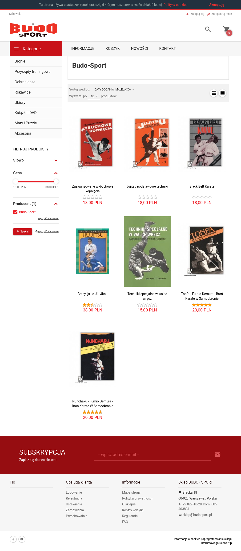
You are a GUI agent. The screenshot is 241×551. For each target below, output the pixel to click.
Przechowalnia (76, 516)
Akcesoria (23, 133)
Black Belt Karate (201, 186)
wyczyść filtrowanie (48, 218)
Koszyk (113, 48)
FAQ (125, 522)
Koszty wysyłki (133, 510)
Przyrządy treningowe (33, 71)
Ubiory (20, 102)
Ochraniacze (25, 82)
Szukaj (22, 231)
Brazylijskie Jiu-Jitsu (93, 294)
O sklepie (129, 504)
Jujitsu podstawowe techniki (147, 186)
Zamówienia (75, 510)
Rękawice (23, 92)
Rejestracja (74, 498)
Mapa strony (131, 492)
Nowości (139, 48)
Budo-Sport (27, 212)
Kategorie (27, 49)
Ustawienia (74, 504)
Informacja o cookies (187, 539)
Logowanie (74, 492)
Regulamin (130, 516)
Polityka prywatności (137, 498)
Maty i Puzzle (26, 123)
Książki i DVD (26, 112)
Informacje (82, 48)
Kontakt (167, 48)
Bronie (20, 61)
